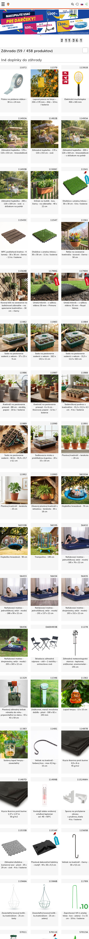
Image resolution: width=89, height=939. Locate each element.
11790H (83, 270)
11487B (83, 728)
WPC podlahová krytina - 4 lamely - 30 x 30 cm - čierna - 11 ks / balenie (14, 254)
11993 (53, 474)
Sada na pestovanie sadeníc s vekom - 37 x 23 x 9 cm (14, 356)
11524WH (82, 779)
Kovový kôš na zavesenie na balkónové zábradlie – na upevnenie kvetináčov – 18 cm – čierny (14, 306)
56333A (83, 474)
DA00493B (51, 626)
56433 (23, 576)
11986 (23, 372)
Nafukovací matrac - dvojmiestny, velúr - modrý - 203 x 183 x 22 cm (14, 661)
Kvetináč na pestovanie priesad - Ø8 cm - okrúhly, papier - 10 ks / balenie (14, 407)
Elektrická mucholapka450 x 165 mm (75, 100)
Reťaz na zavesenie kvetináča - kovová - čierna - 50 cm (75, 254)
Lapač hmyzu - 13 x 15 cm (75, 709)
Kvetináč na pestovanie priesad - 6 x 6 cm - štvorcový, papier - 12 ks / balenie (44, 408)
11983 (53, 321)
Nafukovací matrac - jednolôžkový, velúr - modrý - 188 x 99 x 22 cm (14, 610)
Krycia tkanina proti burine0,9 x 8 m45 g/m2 (75, 763)
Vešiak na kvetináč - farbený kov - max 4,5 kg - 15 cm (44, 763)
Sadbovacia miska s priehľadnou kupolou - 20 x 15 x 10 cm (44, 458)
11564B (22, 270)
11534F (53, 830)
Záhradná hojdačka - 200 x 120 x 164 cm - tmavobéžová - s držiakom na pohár (75, 153)
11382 (84, 677)
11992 (23, 474)
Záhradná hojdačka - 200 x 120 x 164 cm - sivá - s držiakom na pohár (13, 204)
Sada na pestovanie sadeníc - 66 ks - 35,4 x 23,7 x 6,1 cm (14, 458)
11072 (23, 67)
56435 (84, 576)
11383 (23, 728)
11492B (53, 118)
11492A (22, 118)
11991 (84, 423)
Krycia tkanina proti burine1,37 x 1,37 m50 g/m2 (13, 814)
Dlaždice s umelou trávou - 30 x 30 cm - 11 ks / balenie (44, 253)
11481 (53, 728)
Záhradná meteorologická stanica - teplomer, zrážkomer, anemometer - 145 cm (75, 662)
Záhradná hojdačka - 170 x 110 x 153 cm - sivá (44, 151)
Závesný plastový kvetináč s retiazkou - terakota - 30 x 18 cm (44, 509)
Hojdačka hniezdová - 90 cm (14, 557)
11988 (84, 372)
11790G (53, 270)
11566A (22, 881)
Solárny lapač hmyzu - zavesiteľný (14, 761)
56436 (23, 626)
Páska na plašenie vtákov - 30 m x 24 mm (14, 100)
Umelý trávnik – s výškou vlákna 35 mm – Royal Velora (75, 305)
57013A (83, 932)
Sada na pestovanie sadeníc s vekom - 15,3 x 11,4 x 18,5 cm (75, 356)
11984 (84, 321)
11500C (53, 169)
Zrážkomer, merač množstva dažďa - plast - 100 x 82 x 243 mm (44, 712)
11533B (22, 830)
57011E (53, 932)
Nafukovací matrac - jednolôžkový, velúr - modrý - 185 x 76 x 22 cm (75, 560)
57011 (23, 932)
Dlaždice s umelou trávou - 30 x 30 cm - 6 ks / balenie (75, 202)
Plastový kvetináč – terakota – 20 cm (75, 456)
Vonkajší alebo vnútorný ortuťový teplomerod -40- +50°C (44, 814)
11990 (53, 423)
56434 (53, 576)
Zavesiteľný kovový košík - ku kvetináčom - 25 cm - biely (14, 916)
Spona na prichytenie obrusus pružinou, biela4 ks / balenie (75, 815)
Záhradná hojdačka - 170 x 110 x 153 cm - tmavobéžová (14, 151)
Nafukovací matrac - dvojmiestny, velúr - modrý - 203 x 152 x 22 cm (75, 610)
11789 (84, 881)
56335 (53, 525)
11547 (53, 220)
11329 (23, 677)
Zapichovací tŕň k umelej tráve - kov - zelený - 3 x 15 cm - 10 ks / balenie (75, 916)
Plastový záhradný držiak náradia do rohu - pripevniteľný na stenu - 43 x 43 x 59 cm (14, 713)
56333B (22, 525)
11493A (83, 118)
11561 (84, 220)
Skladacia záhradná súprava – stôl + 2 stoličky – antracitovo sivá (44, 661)
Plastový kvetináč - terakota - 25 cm (14, 507)
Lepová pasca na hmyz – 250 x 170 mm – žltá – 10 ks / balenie (44, 102)
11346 (53, 677)
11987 (53, 372)
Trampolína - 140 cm (44, 557)
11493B (22, 169)
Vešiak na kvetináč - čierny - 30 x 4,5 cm (75, 863)
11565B (83, 830)
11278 (84, 626)
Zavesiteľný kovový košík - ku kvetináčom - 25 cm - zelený (44, 916)
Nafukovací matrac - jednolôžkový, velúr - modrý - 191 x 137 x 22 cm (44, 610)
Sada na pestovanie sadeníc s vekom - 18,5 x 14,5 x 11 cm (44, 356)
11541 (84, 169)
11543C (22, 220)
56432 (84, 525)
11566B (53, 881)
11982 (23, 321)
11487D (22, 779)
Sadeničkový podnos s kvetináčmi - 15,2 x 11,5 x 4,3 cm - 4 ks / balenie (75, 407)
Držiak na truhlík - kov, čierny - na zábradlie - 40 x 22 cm (44, 204)
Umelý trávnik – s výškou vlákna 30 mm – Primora (44, 304)
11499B (53, 779)
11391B (83, 67)
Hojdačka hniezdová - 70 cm (75, 506)
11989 (23, 423)
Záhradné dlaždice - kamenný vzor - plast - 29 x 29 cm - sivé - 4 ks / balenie (14, 865)
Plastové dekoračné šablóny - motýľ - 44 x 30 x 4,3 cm (44, 863)
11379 (53, 67)
